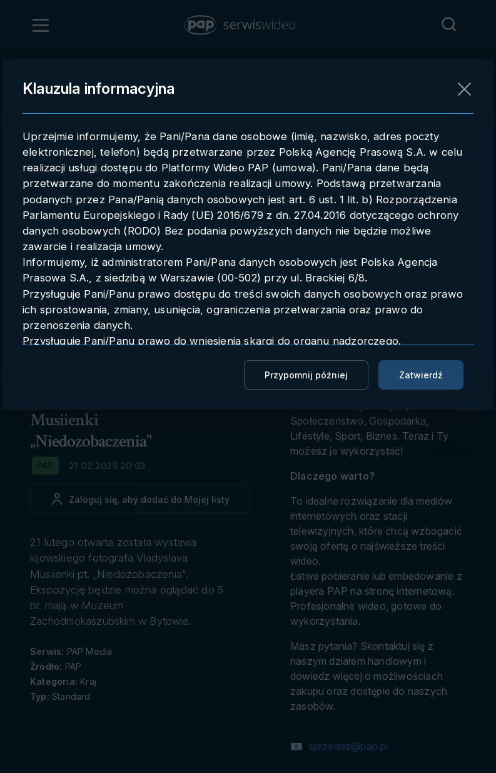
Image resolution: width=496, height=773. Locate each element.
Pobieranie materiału (356, 151)
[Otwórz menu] (40, 25)
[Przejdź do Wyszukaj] (448, 24)
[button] (241, 25)
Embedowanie (336, 178)
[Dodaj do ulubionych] (140, 499)
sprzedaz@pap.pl (346, 746)
